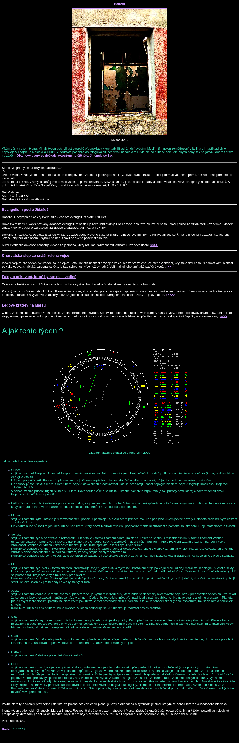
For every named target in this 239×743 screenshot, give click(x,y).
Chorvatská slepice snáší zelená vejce (35, 256)
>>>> (154, 245)
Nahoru (119, 3)
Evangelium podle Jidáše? (25, 210)
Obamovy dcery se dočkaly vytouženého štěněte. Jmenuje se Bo (64, 155)
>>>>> (170, 295)
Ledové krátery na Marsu (24, 305)
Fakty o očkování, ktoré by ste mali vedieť (39, 277)
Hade (6, 729)
